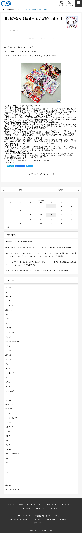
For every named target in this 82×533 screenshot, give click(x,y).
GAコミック (40, 508)
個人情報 (64, 519)
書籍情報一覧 (23, 504)
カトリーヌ (9, 427)
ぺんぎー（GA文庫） (12, 341)
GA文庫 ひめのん (11, 404)
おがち (7, 319)
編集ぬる (8, 355)
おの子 (7, 301)
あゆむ (7, 323)
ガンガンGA (53, 508)
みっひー (15, 30)
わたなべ (8, 287)
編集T (7, 314)
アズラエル (9, 413)
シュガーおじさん (11, 418)
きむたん (8, 337)
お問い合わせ (38, 523)
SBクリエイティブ (24, 516)
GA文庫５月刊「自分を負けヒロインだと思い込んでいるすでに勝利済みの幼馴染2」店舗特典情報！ (39, 247)
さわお (7, 368)
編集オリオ (9, 310)
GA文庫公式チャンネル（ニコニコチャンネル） (26, 519)
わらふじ (8, 476)
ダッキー (8, 445)
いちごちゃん (9, 373)
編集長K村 (8, 485)
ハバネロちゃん (10, 332)
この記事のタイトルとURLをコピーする (41, 38)
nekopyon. (8, 409)
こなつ (7, 436)
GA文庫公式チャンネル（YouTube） (47, 516)
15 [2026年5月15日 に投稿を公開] (51, 215)
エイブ (7, 292)
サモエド (8, 296)
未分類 (7, 481)
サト (6, 440)
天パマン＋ (9, 305)
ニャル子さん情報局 (12, 454)
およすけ (8, 377)
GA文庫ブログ (51, 504)
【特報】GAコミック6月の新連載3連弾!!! (19, 241)
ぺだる (7, 346)
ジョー (7, 364)
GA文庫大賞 (65, 504)
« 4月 (7, 227)
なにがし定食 (9, 391)
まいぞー (8, 467)
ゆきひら (8, 328)
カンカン (8, 395)
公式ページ (15, 160)
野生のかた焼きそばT (12, 490)
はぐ (6, 458)
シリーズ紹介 (37, 504)
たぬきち (8, 449)
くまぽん (8, 431)
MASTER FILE (52, 519)
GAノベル (28, 508)
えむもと (8, 422)
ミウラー (8, 350)
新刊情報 (11, 504)
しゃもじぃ (9, 400)
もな (6, 472)
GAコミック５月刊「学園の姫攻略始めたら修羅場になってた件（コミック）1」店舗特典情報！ (37, 271)
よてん (7, 382)
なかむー (8, 359)
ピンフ (7, 463)
